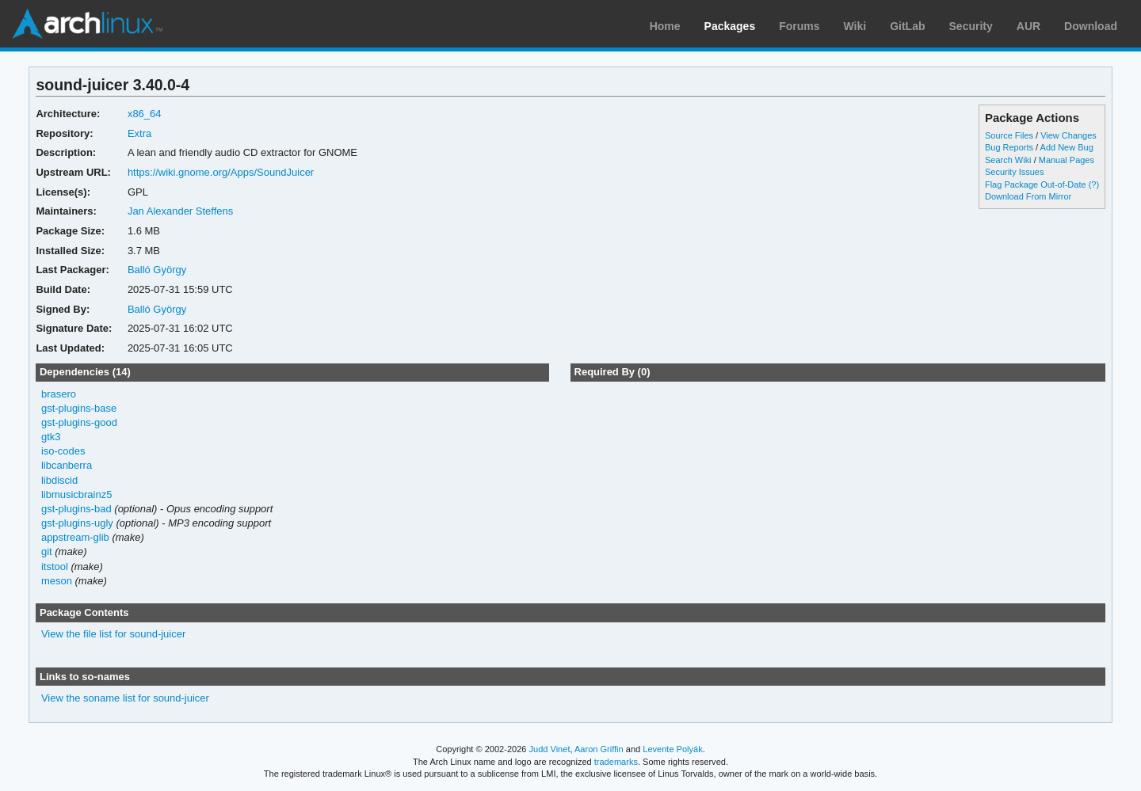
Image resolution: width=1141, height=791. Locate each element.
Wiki (855, 26)
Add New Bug (1066, 147)
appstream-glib (75, 537)
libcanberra (66, 465)
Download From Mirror (1028, 196)
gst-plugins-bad (76, 509)
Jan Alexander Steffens (180, 211)
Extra (139, 133)
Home (665, 26)
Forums (799, 26)
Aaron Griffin (599, 749)
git (46, 551)
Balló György (157, 270)
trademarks (616, 761)
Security (971, 26)
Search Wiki (1008, 160)
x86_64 (145, 114)
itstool (54, 566)
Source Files (1009, 135)
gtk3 (51, 437)
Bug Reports (1009, 147)
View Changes (1068, 135)
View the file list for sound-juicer (113, 634)
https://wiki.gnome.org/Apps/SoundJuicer (221, 172)
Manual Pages (1066, 160)
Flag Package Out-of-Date (1035, 184)
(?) (1094, 184)
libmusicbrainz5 (76, 494)
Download (1090, 26)
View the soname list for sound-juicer (125, 698)
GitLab (907, 26)
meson (56, 581)
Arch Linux (87, 24)
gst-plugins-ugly (77, 523)
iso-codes (63, 451)
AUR (1028, 26)
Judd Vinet (549, 749)
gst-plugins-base (78, 408)
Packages (730, 26)
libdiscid (59, 480)
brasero (58, 394)
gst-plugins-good (79, 422)
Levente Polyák (672, 749)
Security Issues (1014, 172)
